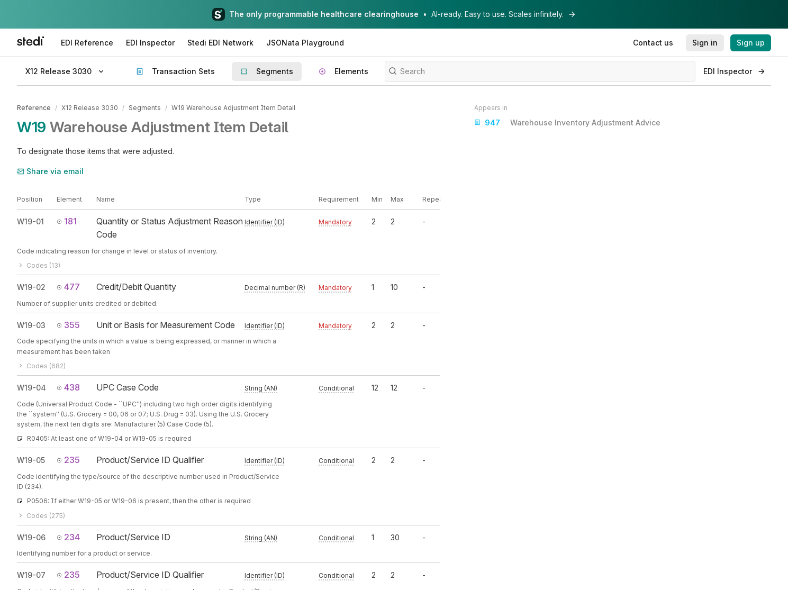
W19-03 (31, 324)
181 (67, 220)
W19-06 (31, 536)
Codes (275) (41, 515)
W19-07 (31, 574)
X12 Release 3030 (89, 108)
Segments (145, 108)
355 (68, 324)
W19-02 (31, 286)
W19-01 (30, 220)
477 (68, 286)
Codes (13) (38, 265)
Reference (34, 108)
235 (68, 459)
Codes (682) (41, 365)
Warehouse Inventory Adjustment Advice (567, 123)
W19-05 (31, 459)
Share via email (50, 170)
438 (68, 387)
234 (68, 536)
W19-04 (31, 387)
